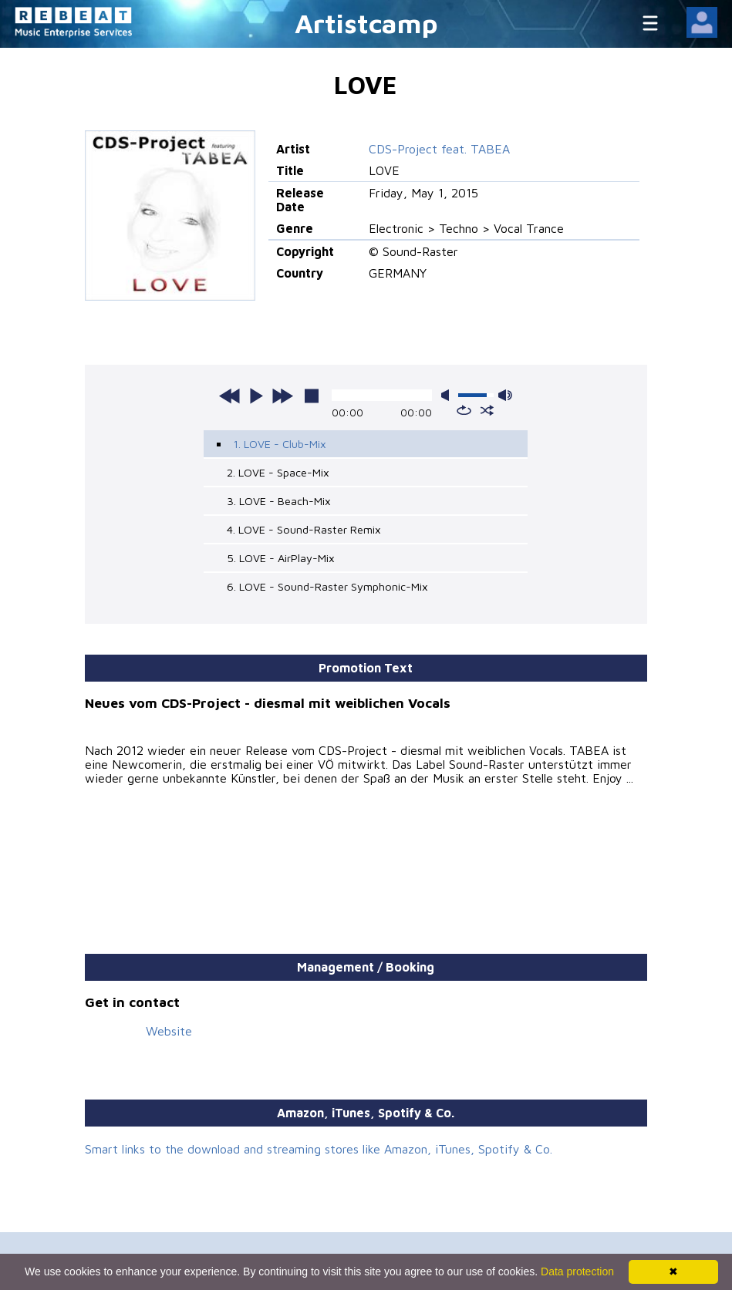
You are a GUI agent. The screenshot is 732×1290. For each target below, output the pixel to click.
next (282, 395)
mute (448, 395)
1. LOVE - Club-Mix (279, 443)
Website (169, 1031)
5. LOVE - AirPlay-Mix (281, 557)
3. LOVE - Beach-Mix (279, 500)
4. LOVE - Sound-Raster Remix (304, 529)
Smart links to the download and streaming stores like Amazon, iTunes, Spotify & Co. (318, 1149)
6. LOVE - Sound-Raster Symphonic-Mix (327, 586)
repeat (464, 410)
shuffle (487, 410)
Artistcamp (366, 23)
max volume (505, 395)
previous (230, 395)
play (256, 395)
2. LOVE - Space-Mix (278, 472)
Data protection (577, 1271)
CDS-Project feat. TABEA (439, 149)
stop (311, 395)
